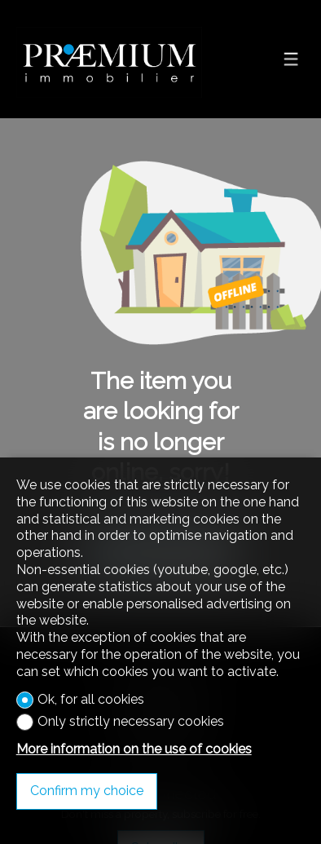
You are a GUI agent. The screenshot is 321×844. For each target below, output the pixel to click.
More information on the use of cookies (134, 749)
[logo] (109, 59)
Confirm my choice (86, 790)
